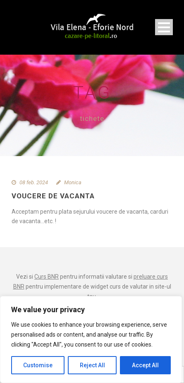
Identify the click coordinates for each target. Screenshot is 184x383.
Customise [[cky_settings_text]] (38, 365)
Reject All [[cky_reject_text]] (92, 365)
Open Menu (164, 27)
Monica (72, 182)
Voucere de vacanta (53, 196)
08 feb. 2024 (33, 182)
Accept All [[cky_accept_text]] (145, 365)
